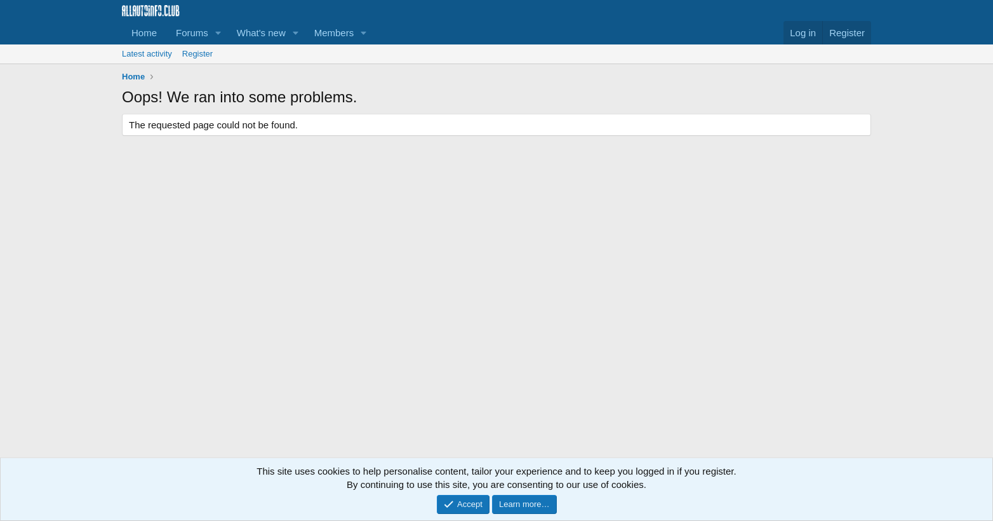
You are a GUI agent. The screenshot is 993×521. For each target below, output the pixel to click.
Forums (192, 32)
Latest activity (147, 53)
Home (144, 32)
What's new (261, 32)
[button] (218, 32)
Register (197, 53)
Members (334, 32)
